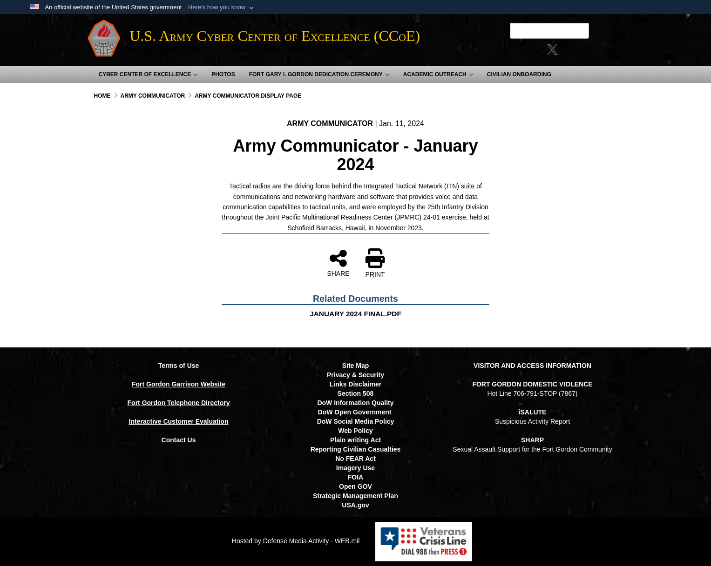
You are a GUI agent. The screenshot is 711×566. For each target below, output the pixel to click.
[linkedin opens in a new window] (564, 52)
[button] (222, 7)
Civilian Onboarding (519, 74)
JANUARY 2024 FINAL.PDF (355, 314)
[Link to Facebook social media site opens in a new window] (512, 52)
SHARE (338, 262)
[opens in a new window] (583, 52)
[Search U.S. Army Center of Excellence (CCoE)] (544, 31)
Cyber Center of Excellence (148, 74)
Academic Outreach (438, 74)
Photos (223, 74)
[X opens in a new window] (547, 52)
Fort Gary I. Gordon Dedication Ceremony (319, 74)
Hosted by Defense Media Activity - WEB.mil (296, 541)
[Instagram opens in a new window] (530, 52)
